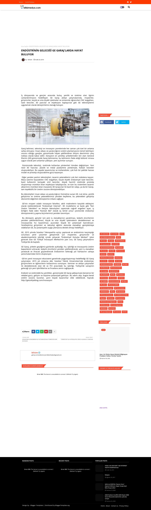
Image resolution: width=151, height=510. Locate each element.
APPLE (111, 254)
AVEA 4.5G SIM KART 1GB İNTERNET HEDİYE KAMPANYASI (116, 466)
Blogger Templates (36, 505)
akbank (118, 264)
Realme (119, 257)
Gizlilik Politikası (29, 2)
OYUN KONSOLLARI (107, 247)
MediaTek (105, 291)
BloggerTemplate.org (62, 505)
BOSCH (104, 308)
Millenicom (105, 305)
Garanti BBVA (114, 285)
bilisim (35, 352)
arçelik (113, 308)
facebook (108, 122)
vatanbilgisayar (117, 305)
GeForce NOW (115, 281)
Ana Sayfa (24, 46)
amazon (113, 278)
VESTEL (104, 261)
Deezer (111, 298)
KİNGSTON (105, 268)
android (118, 312)
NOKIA (119, 261)
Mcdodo (104, 278)
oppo (111, 241)
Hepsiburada (106, 244)
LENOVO (120, 247)
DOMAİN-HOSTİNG (122, 295)
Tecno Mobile (120, 288)
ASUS (103, 254)
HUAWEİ (115, 234)
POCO (122, 278)
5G (119, 237)
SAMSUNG (105, 234)
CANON (104, 281)
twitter (123, 122)
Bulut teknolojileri (107, 295)
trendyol (104, 271)
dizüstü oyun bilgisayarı (109, 302)
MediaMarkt (120, 241)
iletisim (21, 2)
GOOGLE (121, 274)
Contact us (114, 506)
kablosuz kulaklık (107, 264)
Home (103, 506)
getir (103, 298)
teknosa (104, 251)
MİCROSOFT (114, 271)
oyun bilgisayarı (106, 312)
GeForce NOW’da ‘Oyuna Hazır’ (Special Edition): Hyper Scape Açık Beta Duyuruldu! (116, 486)
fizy (113, 291)
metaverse (121, 298)
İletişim (107, 475)
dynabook (121, 291)
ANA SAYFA (103, 408)
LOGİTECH (105, 274)
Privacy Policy (123, 506)
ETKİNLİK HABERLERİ (108, 237)
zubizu (104, 285)
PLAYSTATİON (117, 268)
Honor (104, 241)
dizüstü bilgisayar (107, 288)
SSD (112, 261)
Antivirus (121, 251)
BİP (113, 274)
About (108, 506)
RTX (125, 312)
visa (121, 302)
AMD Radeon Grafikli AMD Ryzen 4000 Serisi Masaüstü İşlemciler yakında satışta (117, 497)
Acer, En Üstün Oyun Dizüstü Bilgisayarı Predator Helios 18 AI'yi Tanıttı (113, 355)
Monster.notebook (107, 257)
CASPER (116, 244)
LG (122, 234)
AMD (126, 264)
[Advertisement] (75, 26)
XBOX (125, 281)
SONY (112, 251)
